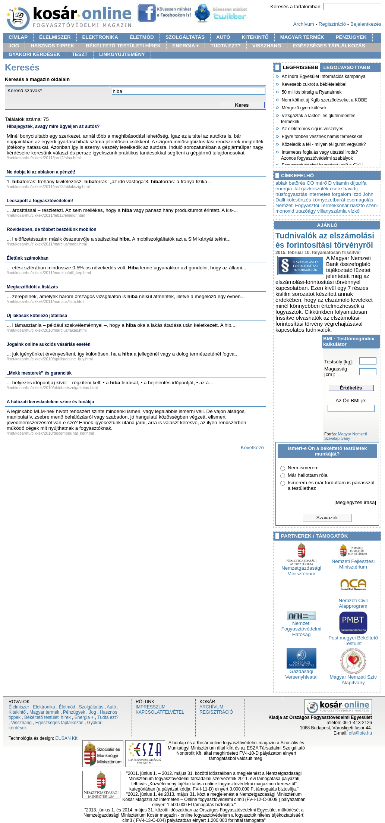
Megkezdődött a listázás (32, 287)
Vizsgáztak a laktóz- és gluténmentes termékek (318, 117)
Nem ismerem (303, 467)
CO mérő (317, 183)
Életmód (67, 707)
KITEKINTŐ (255, 37)
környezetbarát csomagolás (342, 200)
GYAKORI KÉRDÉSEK (34, 54)
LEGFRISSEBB (300, 67)
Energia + (84, 717)
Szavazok (327, 517)
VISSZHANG (266, 45)
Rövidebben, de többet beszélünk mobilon (52, 229)
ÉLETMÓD (142, 37)
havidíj (350, 188)
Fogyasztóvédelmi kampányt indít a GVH (322, 164)
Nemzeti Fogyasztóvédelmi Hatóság (301, 626)
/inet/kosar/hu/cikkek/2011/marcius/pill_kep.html (49, 272)
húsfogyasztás (291, 194)
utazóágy (306, 211)
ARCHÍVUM (211, 707)
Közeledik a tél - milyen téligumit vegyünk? (323, 143)
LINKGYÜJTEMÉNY (122, 54)
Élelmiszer (19, 707)
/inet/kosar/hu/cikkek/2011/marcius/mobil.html (47, 244)
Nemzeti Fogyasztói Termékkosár (312, 205)
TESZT (80, 54)
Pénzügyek (74, 712)
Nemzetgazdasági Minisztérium (301, 568)
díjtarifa (358, 183)
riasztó (357, 205)
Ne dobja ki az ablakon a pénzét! (41, 172)
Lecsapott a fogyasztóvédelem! (40, 200)
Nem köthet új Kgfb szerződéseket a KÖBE (324, 99)
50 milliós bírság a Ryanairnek (311, 91)
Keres (242, 105)
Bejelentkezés (365, 24)
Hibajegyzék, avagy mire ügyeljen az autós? (53, 126)
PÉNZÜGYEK (351, 37)
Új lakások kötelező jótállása (37, 315)
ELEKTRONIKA (100, 37)
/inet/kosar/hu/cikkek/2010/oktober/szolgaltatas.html (52, 387)
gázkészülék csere (321, 188)
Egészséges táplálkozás (59, 722)
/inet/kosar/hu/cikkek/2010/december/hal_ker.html (50, 433)
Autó (111, 707)
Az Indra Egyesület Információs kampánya (323, 75)
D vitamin (338, 183)
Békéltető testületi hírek (47, 717)
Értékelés (351, 388)
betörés (297, 183)
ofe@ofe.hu (360, 733)
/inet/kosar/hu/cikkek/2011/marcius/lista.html (45, 301)
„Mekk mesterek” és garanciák (39, 373)
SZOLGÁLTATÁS (185, 37)
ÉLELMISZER (54, 37)
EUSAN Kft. (67, 738)
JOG (14, 45)
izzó (357, 194)
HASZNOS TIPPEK (52, 45)
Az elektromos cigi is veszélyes (312, 128)
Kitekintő (17, 712)
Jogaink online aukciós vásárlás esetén (49, 344)
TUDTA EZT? (226, 45)
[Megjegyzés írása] (355, 502)
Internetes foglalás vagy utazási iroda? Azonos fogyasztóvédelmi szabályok (319, 154)
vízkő (354, 211)
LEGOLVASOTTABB (347, 67)
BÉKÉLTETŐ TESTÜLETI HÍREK (123, 45)
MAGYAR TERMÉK (302, 37)
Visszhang (21, 722)
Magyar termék (44, 712)
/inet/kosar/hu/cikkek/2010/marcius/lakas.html (46, 330)
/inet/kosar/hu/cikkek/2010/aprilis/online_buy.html (50, 359)
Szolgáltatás (91, 707)
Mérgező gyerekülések (303, 107)
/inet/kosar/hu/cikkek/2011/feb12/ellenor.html (46, 215)
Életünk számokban (27, 258)
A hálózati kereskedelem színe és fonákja (50, 401)
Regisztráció (332, 24)
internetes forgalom (330, 194)
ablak (281, 183)
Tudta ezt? (107, 717)
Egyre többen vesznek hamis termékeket (321, 136)
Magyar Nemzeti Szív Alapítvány (353, 677)
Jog (92, 712)
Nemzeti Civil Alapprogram (353, 601)
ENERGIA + (185, 45)
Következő (252, 447)
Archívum (303, 24)
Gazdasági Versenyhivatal (301, 672)
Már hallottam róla (308, 475)
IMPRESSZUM (150, 707)
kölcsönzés (299, 200)
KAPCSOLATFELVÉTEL (160, 712)
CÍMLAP (18, 37)
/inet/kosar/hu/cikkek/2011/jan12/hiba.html (44, 158)
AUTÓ (223, 37)
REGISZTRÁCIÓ (216, 712)
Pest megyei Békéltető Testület (353, 638)
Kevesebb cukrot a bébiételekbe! (314, 83)
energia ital (287, 188)
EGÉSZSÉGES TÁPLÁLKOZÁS (329, 45)
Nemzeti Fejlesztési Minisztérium (353, 562)
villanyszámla (332, 211)
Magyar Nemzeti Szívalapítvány (345, 436)
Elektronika (44, 707)
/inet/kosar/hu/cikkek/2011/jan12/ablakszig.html (48, 186)
